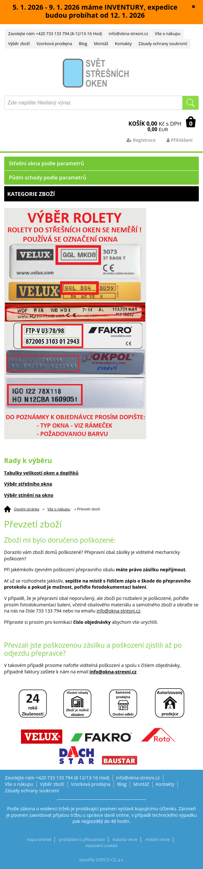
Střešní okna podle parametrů (46, 163)
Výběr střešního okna (28, 484)
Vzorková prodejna (54, 43)
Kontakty (123, 43)
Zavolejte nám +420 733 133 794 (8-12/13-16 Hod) (55, 33)
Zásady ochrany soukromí (162, 43)
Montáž (101, 43)
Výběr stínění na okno (29, 495)
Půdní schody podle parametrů (47, 177)
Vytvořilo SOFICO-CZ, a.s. (101, 860)
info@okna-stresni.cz (128, 33)
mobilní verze (157, 839)
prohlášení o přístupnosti (82, 839)
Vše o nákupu (167, 33)
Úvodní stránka (26, 509)
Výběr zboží (19, 43)
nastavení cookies (102, 845)
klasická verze (125, 839)
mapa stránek (38, 839)
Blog (83, 43)
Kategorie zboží (101, 193)
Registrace (141, 140)
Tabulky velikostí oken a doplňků (41, 473)
